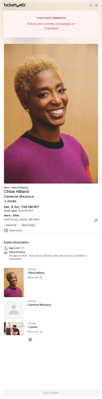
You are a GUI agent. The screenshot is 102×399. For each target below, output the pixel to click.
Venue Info (11, 225)
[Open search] (90, 5)
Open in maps (28, 225)
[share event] (13, 231)
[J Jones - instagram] (30, 339)
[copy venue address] (96, 220)
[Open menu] (96, 5)
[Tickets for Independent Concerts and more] (15, 5)
